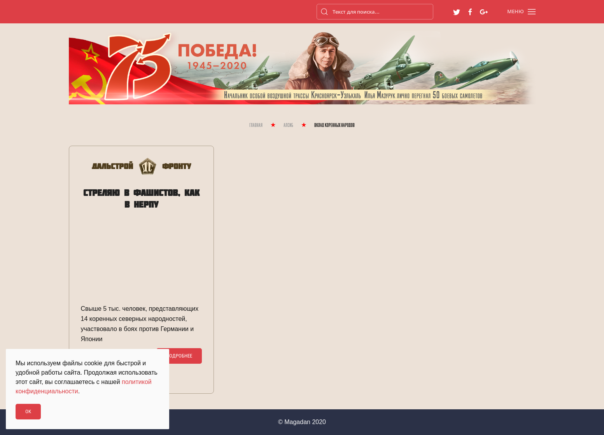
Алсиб (288, 125)
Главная (256, 125)
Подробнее (179, 356)
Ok (28, 411)
